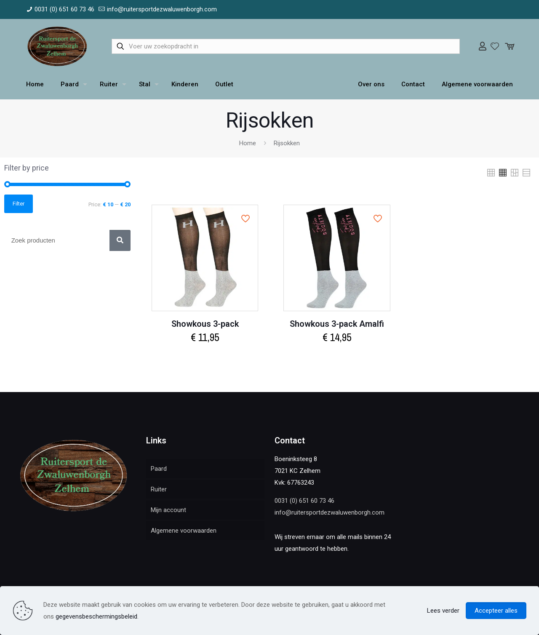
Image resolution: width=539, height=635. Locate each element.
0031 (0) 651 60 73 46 (304, 500)
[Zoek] (120, 240)
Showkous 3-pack (205, 324)
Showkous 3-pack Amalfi (337, 324)
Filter (18, 203)
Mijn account (168, 510)
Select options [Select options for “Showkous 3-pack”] (205, 355)
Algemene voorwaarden (183, 530)
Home (247, 143)
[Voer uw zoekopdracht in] (286, 46)
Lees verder (443, 610)
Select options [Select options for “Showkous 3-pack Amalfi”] (337, 355)
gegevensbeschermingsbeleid (96, 616)
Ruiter (159, 489)
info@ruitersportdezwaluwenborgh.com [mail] (162, 9)
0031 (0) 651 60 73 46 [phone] (64, 9)
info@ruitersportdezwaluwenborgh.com (329, 512)
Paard (159, 468)
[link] (491, 172)
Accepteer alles (496, 610)
